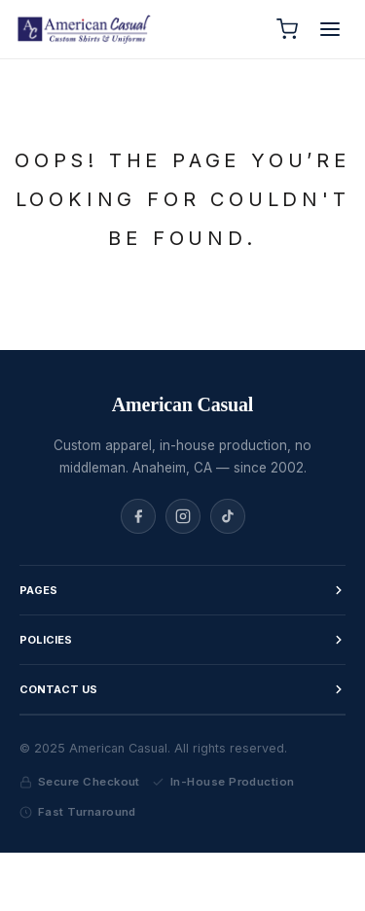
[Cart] (287, 29)
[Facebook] (138, 516)
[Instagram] (183, 516)
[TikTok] (227, 516)
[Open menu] (329, 29)
